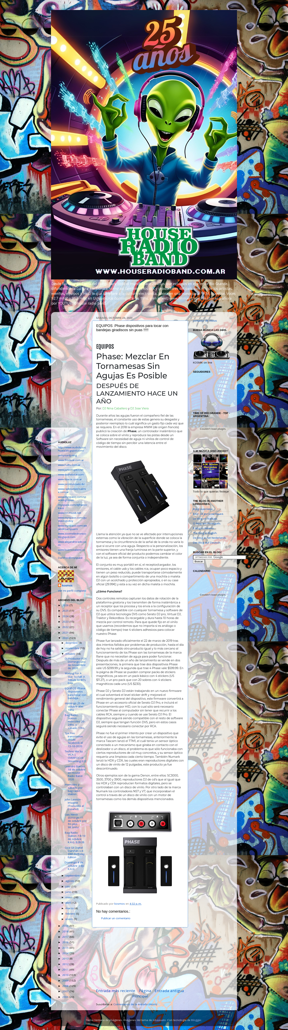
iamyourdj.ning (67, 455)
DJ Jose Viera (139, 408)
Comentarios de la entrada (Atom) (135, 1004)
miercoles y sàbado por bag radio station (74, 789)
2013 (65, 958)
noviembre (72, 648)
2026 (65, 605)
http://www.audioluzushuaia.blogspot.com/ (72, 449)
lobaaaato (159, 1020)
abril (68, 902)
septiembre (73, 875)
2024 (65, 616)
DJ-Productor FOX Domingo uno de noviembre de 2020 (76, 663)
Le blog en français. (205, 518)
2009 (65, 980)
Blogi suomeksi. (203, 509)
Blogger (196, 1020)
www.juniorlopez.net (70, 469)
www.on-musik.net (69, 513)
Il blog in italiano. (203, 528)
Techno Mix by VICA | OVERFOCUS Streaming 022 (75, 756)
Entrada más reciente (115, 990)
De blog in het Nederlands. (210, 538)
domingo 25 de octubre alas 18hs (74, 706)
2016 (65, 942)
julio (68, 886)
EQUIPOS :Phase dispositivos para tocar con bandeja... (75, 693)
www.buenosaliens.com (71, 551)
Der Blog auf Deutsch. (207, 542)
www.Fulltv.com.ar (69, 465)
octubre (70, 654)
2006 (65, 997)
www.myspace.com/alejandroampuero (72, 527)
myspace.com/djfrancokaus (72, 506)
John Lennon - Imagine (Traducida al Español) (74, 804)
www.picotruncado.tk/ (71, 484)
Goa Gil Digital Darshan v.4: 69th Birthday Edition (75, 852)
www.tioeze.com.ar (70, 479)
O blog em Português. (207, 523)
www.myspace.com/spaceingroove (72, 498)
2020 (65, 638)
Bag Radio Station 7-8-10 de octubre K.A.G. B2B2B (75, 837)
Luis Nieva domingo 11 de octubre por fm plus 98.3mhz (76, 821)
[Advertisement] (140, 958)
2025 (65, 610)
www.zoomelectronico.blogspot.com (72, 535)
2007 (65, 991)
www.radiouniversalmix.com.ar (72, 490)
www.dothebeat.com (71, 474)
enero (69, 919)
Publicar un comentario (115, 918)
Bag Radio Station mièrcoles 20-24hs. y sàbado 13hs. (75, 721)
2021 (65, 632)
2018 (65, 931)
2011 (65, 969)
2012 (65, 964)
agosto (70, 881)
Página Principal (141, 993)
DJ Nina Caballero (114, 408)
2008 (65, 986)
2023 (65, 621)
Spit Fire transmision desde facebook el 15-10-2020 (74, 739)
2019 (65, 926)
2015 (65, 948)
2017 (65, 937)
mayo (69, 897)
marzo (70, 908)
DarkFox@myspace (70, 558)
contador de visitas (205, 320)
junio (68, 892)
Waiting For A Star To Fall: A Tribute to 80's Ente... (75, 678)
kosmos (67, 585)
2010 (65, 975)
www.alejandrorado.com (72, 543)
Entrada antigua (169, 990)
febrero (70, 913)
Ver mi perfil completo (72, 590)
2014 (65, 953)
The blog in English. (205, 533)
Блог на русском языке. (208, 514)
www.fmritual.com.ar (71, 460)
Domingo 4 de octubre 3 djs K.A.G (74, 866)
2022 (65, 627)
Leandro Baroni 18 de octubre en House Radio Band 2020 (75, 773)
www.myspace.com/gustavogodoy (72, 519)
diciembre (72, 643)
